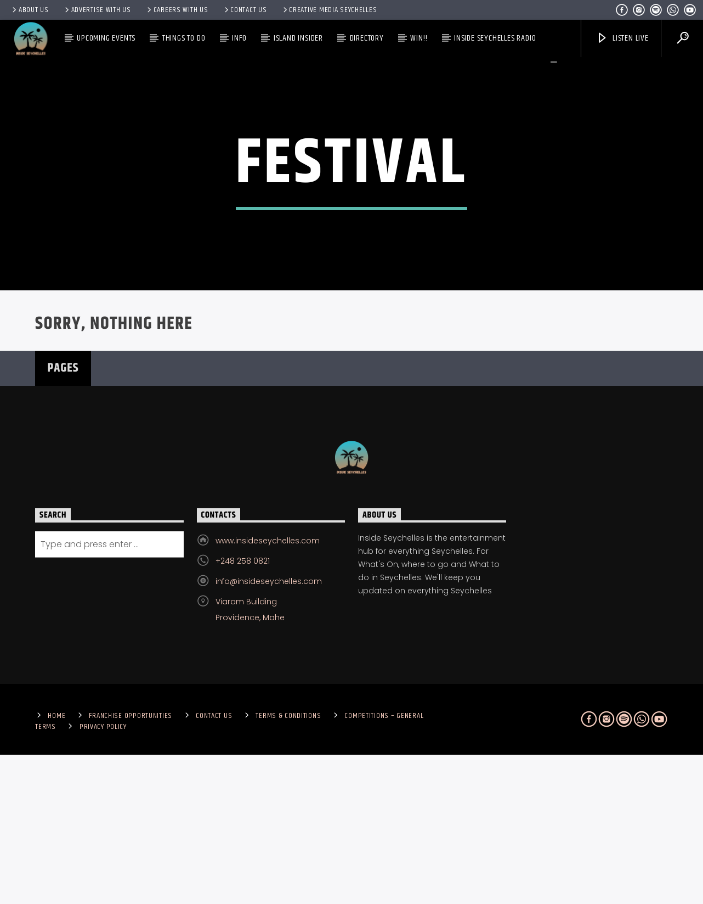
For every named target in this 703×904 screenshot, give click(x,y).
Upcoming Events (106, 38)
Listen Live (622, 38)
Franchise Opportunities (130, 865)
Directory (367, 38)
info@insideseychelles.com (269, 730)
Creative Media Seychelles (329, 10)
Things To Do (184, 38)
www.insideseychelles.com (268, 689)
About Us (29, 10)
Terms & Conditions (288, 865)
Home (56, 865)
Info (239, 38)
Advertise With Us (97, 10)
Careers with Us (176, 10)
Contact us (245, 10)
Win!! (418, 38)
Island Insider (298, 38)
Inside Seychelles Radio (495, 38)
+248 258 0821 (243, 710)
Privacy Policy (103, 876)
